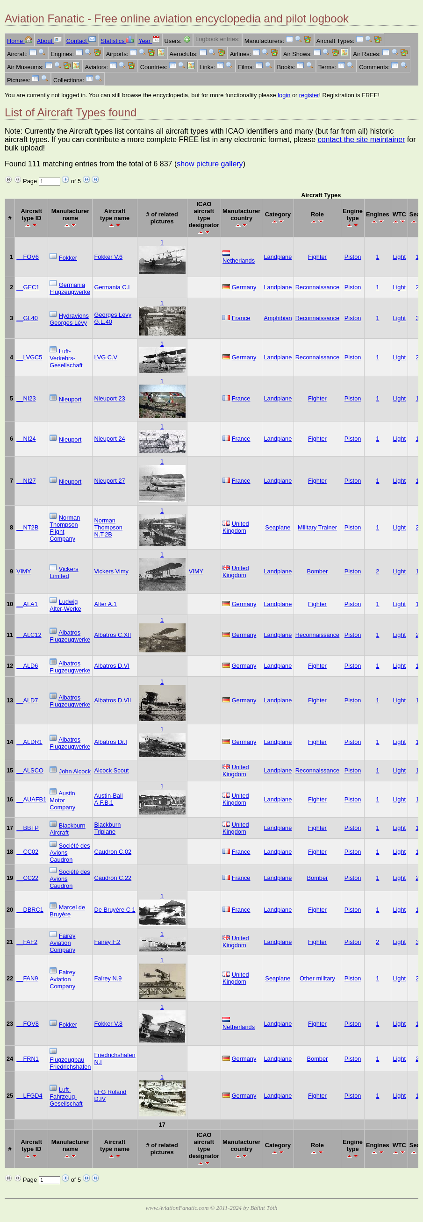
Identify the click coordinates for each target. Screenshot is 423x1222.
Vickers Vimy (111, 571)
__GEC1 (27, 287)
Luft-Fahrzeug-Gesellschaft (66, 1096)
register (309, 95)
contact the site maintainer (361, 139)
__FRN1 (27, 1058)
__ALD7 (27, 700)
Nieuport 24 (109, 438)
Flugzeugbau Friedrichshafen (70, 1063)
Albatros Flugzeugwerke (70, 636)
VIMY (23, 571)
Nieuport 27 (109, 480)
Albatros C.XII (112, 634)
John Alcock (75, 771)
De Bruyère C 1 (114, 909)
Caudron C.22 (112, 877)
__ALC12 (28, 634)
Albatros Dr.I (110, 741)
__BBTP (27, 827)
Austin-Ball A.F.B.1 (108, 799)
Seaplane (277, 527)
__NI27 (26, 480)
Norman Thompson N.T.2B (108, 527)
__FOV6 (27, 256)
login (284, 95)
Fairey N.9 (108, 978)
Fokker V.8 (108, 1023)
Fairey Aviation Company (62, 942)
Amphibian (278, 318)
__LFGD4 (29, 1095)
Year (148, 40)
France (241, 318)
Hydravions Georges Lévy (69, 319)
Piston (352, 256)
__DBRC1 (29, 909)
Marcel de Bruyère (67, 911)
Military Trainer (317, 527)
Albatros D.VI (111, 665)
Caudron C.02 (112, 851)
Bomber (317, 571)
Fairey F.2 (107, 941)
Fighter (317, 256)
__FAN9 (27, 978)
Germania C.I (111, 287)
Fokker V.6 (108, 256)
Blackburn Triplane (107, 828)
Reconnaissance (317, 287)
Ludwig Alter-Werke (65, 605)
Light (399, 256)
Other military (317, 978)
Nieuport (70, 399)
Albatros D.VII (112, 700)
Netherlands (238, 260)
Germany (244, 287)
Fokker (68, 257)
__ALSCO (29, 770)
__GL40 (27, 318)
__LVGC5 (29, 357)
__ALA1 (27, 603)
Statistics (117, 40)
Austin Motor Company (62, 800)
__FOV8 (27, 1023)
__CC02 (27, 851)
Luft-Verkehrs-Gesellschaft (66, 358)
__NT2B (27, 527)
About (49, 40)
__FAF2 (26, 941)
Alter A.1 (105, 603)
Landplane (278, 256)
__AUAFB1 (31, 799)
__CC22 (27, 877)
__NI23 (26, 398)
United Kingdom (235, 527)
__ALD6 (27, 665)
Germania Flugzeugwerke (70, 288)
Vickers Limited (64, 572)
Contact (81, 40)
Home (19, 40)
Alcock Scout (111, 770)
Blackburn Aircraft (67, 829)
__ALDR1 (29, 741)
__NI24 (26, 438)
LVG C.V (105, 357)
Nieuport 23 (109, 398)
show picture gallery (210, 164)
